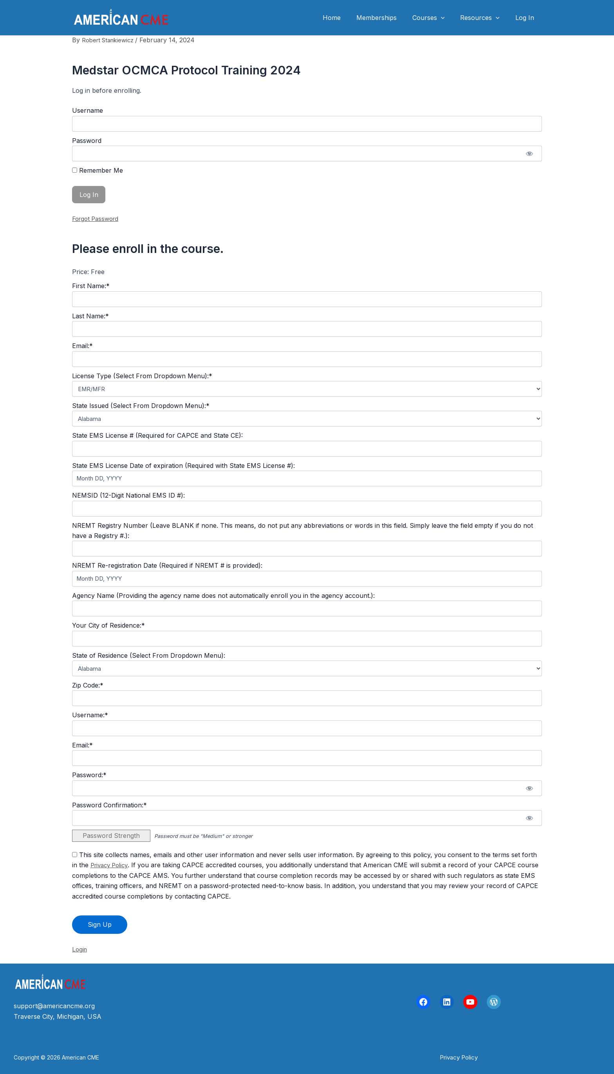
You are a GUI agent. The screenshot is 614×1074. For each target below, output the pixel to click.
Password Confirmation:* (109, 805)
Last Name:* (90, 315)
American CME (212, 17)
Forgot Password (97, 218)
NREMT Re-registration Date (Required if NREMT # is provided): (167, 565)
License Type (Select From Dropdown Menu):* (142, 375)
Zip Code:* (87, 685)
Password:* (89, 775)
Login (80, 949)
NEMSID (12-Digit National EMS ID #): (128, 495)
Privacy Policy (111, 865)
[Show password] (529, 153)
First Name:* (91, 286)
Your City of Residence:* (108, 625)
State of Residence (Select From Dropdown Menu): (148, 655)
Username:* (90, 715)
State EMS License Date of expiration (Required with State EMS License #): (183, 465)
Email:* (82, 346)
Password (86, 140)
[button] (449, 17)
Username (87, 110)
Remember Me (97, 170)
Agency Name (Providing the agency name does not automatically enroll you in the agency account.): (223, 595)
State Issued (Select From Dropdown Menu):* (140, 406)
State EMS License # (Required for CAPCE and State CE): (157, 435)
